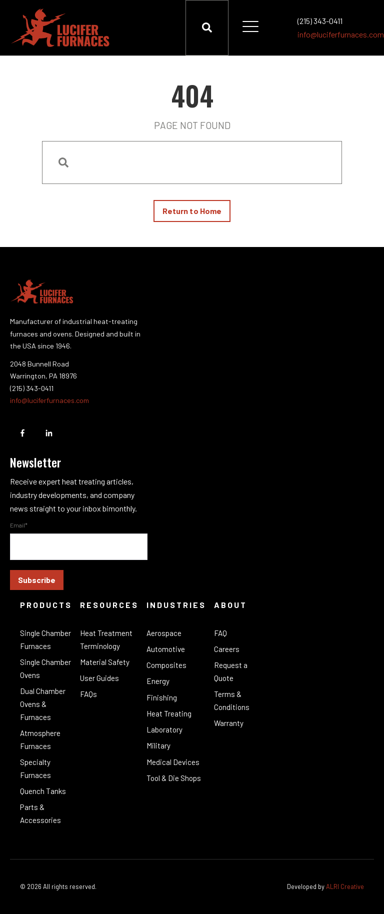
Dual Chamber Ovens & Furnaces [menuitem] (43, 704)
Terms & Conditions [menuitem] (232, 701)
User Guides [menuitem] (99, 678)
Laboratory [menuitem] (164, 729)
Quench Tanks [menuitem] (43, 791)
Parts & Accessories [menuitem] (40, 813)
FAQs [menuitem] (88, 694)
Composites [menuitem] (166, 665)
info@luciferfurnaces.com (341, 34)
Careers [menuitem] (227, 649)
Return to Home (192, 211)
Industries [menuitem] (176, 605)
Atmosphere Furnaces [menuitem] (40, 739)
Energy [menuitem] (158, 681)
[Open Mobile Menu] (250, 27)
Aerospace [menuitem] (164, 633)
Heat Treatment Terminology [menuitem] (106, 639)
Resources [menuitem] (109, 605)
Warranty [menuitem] (229, 723)
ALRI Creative (345, 886)
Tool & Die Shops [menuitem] (173, 778)
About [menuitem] (230, 605)
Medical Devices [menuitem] (173, 762)
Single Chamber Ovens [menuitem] (45, 669)
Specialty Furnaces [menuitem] (35, 769)
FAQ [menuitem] (220, 633)
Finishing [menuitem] (161, 697)
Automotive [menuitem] (165, 649)
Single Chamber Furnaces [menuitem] (45, 639)
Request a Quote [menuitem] (231, 671)
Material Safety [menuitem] (105, 662)
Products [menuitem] (46, 605)
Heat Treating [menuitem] (169, 713)
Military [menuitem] (158, 745)
